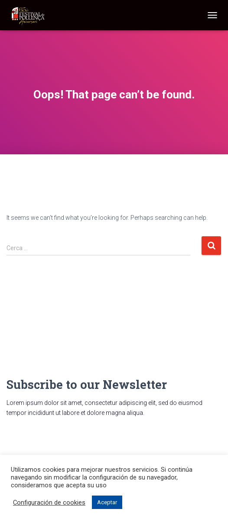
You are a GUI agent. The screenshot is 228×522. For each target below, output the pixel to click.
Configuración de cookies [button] (49, 502)
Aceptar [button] (107, 502)
